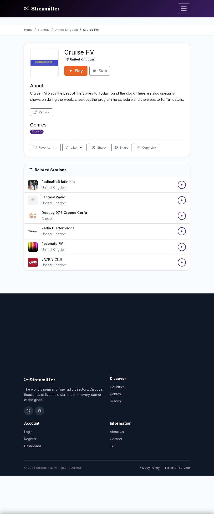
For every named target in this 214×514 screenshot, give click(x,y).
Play (76, 70)
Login (28, 432)
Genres (115, 394)
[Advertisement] (107, 340)
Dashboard (32, 446)
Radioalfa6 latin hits (58, 182)
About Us (117, 432)
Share (99, 147)
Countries (117, 387)
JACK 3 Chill (51, 259)
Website (42, 112)
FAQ (113, 446)
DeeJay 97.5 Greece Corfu (64, 213)
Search (115, 401)
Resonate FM (52, 244)
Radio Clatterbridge (58, 228)
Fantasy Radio (53, 197)
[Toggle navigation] (184, 8)
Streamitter (41, 9)
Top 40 (37, 131)
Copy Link (146, 147)
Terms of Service (177, 467)
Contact (116, 439)
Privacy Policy (149, 467)
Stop (99, 70)
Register (30, 439)
